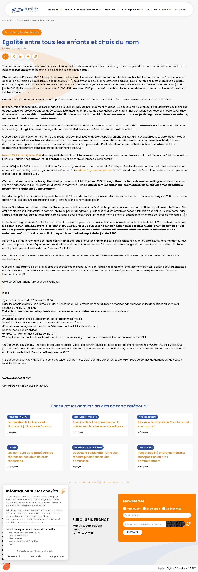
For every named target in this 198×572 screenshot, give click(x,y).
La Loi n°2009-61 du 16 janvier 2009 (22, 155)
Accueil (5, 20)
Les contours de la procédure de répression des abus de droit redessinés (30, 457)
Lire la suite (34, 424)
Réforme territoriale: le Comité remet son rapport (163, 425)
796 (99, 482)
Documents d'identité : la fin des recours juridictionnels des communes (95, 457)
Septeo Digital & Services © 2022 (176, 569)
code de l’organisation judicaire (95, 170)
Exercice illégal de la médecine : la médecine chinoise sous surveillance (98, 425)
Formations (180, 9)
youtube (191, 286)
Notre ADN (53, 9)
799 (115, 482)
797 (104, 482)
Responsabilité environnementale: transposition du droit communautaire (161, 457)
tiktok (191, 304)
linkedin (191, 279)
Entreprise (153, 509)
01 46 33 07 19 (86, 534)
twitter (191, 273)
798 (109, 482)
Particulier (134, 509)
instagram (191, 292)
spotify (191, 298)
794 (88, 482)
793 (83, 482)
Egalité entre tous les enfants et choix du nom (33, 20)
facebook (191, 267)
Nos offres (110, 9)
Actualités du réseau (157, 9)
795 (94, 482)
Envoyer (132, 533)
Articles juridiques (131, 9)
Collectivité (173, 509)
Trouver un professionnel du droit (81, 9)
